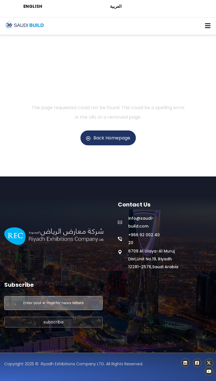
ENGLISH (32, 6)
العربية (116, 6)
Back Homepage (108, 138)
